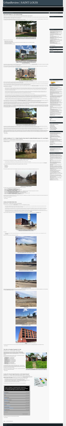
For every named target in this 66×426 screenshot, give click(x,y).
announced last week (34, 64)
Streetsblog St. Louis (52, 112)
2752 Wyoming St (7, 357)
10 (10, 421)
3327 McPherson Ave (7, 360)
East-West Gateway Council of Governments (55, 136)
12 (12, 421)
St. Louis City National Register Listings (54, 171)
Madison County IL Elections (53, 127)
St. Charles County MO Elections (53, 128)
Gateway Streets (52, 93)
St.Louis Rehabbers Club (52, 141)
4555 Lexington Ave (7, 363)
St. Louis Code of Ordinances (53, 172)
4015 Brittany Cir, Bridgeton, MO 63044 (13, 189)
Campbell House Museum (53, 148)
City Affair (51, 89)
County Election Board (52, 126)
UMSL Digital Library (52, 177)
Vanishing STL (51, 114)
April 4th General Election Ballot (53, 43)
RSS (50, 119)
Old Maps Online (52, 168)
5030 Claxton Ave (7, 362)
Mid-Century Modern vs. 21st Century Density (13, 14)
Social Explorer (51, 170)
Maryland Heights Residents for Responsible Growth (55, 96)
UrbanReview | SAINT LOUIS (20, 2)
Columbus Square (15, 204)
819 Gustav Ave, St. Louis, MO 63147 (12, 188)
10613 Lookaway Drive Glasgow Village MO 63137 (14, 191)
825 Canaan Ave (6, 358)
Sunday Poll (23, 375)
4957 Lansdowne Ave (7, 361)
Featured (11, 139)
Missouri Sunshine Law (52, 167)
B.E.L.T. (51, 86)
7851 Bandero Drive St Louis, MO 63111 (14, 192)
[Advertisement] (32, 9)
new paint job (37, 212)
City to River (51, 135)
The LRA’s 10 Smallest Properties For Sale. (12, 349)
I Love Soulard (51, 95)
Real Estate (13, 139)
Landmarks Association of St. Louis (54, 138)
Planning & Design (17, 375)
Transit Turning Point (52, 113)
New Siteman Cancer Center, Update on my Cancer (55, 34)
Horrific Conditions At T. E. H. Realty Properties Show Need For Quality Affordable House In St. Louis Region (26, 138)
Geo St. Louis (51, 158)
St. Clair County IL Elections (53, 129)
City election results (52, 125)
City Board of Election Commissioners (54, 124)
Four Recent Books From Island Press (54, 33)
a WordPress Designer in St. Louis (9, 424)
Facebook (51, 118)
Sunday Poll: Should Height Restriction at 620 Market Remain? (16, 374)
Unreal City (51, 178)
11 (11, 421)
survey (29, 100)
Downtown (11, 375)
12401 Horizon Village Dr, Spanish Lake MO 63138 (14, 193)
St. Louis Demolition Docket (53, 107)
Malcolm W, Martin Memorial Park (53, 149)
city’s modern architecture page (21, 100)
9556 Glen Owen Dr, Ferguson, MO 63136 (12, 190)
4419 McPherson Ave (7, 359)
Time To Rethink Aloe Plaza (53, 36)
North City (13, 203)
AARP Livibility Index (52, 154)
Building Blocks (51, 87)
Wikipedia (31, 211)
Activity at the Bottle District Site (10, 202)
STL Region (16, 139)
